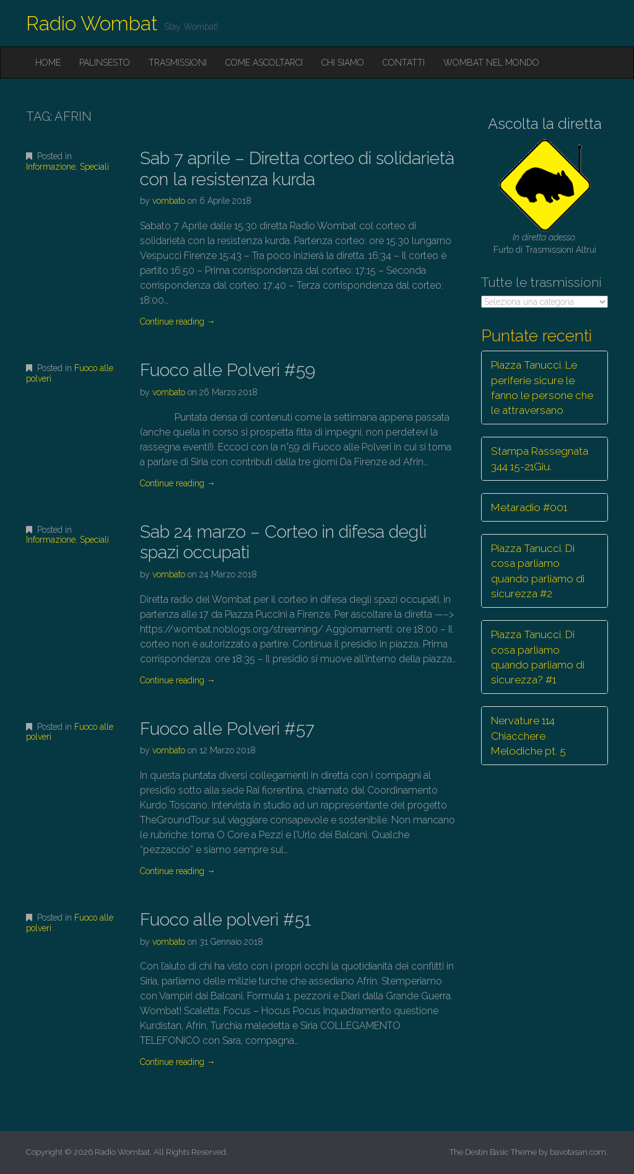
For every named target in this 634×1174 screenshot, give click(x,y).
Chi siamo (342, 63)
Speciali (94, 167)
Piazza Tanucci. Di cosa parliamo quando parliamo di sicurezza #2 (537, 571)
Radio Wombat (92, 23)
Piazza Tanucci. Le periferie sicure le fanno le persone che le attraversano (542, 387)
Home (48, 63)
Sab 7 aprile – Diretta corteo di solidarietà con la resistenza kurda (297, 169)
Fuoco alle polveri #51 (225, 919)
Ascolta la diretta (545, 124)
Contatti (404, 63)
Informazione (51, 167)
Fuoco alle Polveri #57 (227, 729)
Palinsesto (104, 63)
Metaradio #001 (529, 507)
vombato (168, 201)
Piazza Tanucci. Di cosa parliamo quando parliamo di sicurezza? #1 (537, 657)
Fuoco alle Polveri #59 (227, 370)
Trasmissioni (178, 63)
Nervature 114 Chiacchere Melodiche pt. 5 (528, 735)
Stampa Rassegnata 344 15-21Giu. (539, 458)
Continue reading (177, 321)
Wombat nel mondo (491, 63)
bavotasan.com (578, 1152)
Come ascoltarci (264, 63)
